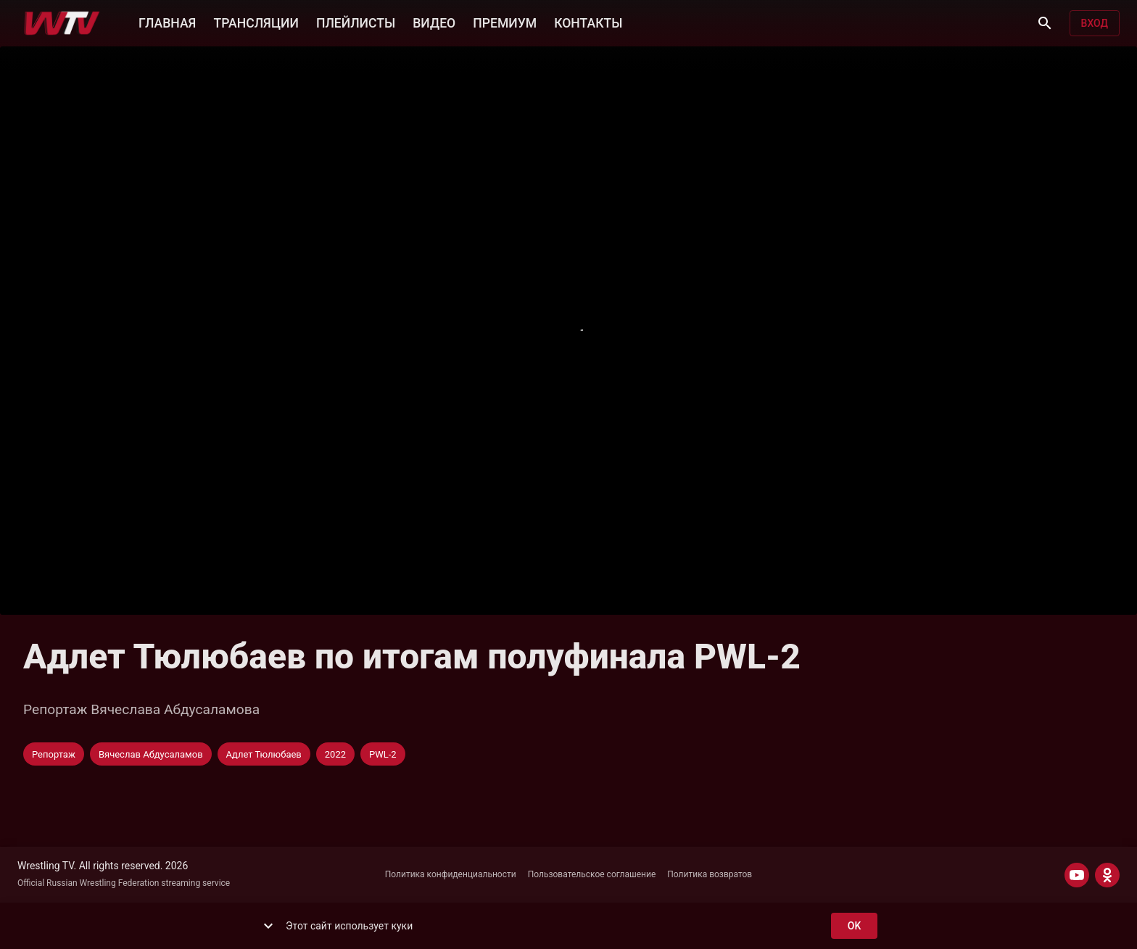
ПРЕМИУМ (504, 21)
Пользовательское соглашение (592, 874)
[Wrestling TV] (62, 23)
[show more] (268, 925)
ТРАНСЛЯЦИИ (255, 21)
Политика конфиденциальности (450, 874)
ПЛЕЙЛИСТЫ (355, 21)
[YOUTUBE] (1076, 875)
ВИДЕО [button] (434, 21)
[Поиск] (1045, 23)
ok (854, 926)
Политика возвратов (709, 874)
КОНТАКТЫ (588, 21)
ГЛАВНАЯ (167, 21)
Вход (1094, 23)
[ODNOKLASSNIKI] (1107, 875)
